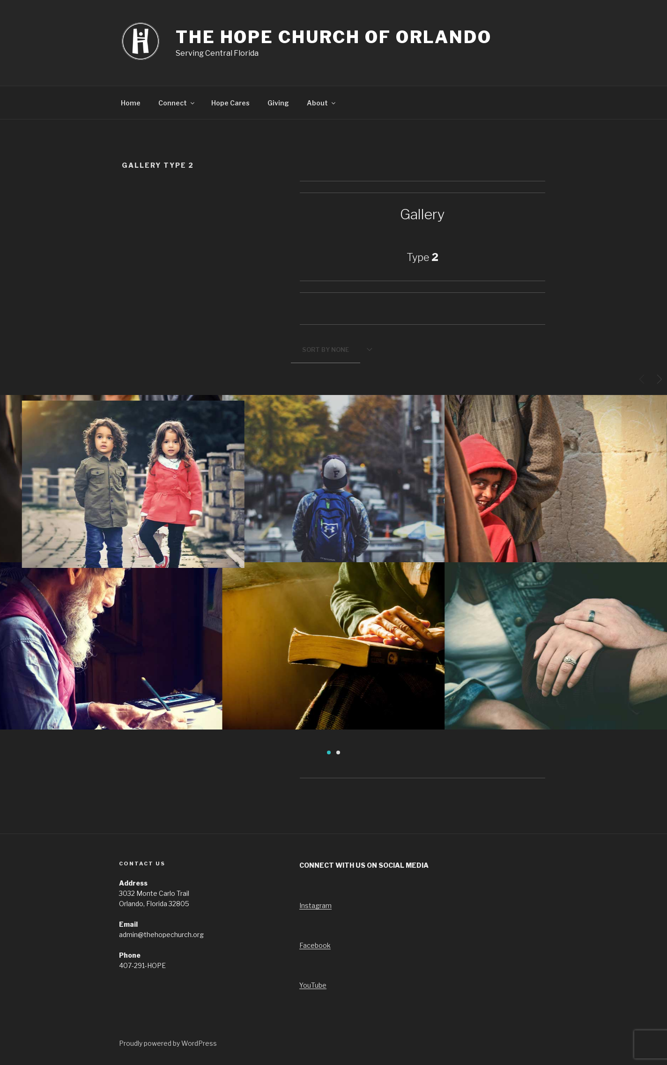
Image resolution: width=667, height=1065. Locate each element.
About (322, 103)
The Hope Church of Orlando (334, 37)
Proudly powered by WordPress (168, 1043)
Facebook (315, 945)
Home (131, 103)
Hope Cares (230, 103)
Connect (177, 103)
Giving (278, 103)
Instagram (315, 905)
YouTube (312, 985)
